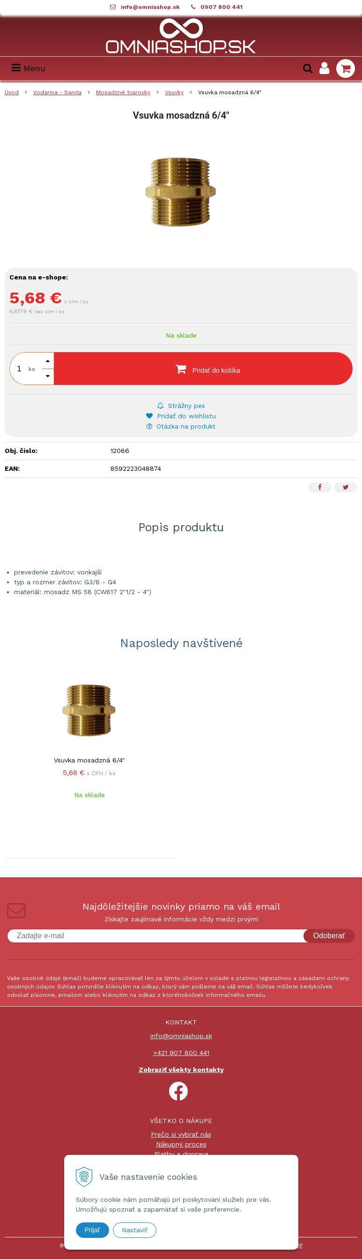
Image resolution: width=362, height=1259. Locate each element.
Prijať (92, 1230)
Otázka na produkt (181, 426)
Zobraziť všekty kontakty (181, 1069)
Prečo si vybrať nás (181, 1134)
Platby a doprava (181, 1154)
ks (32, 369)
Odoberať (329, 936)
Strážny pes (181, 405)
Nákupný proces (181, 1144)
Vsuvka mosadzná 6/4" (89, 760)
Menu (28, 68)
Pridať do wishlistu (181, 416)
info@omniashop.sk (150, 7)
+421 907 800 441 (181, 1052)
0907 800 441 (221, 7)
